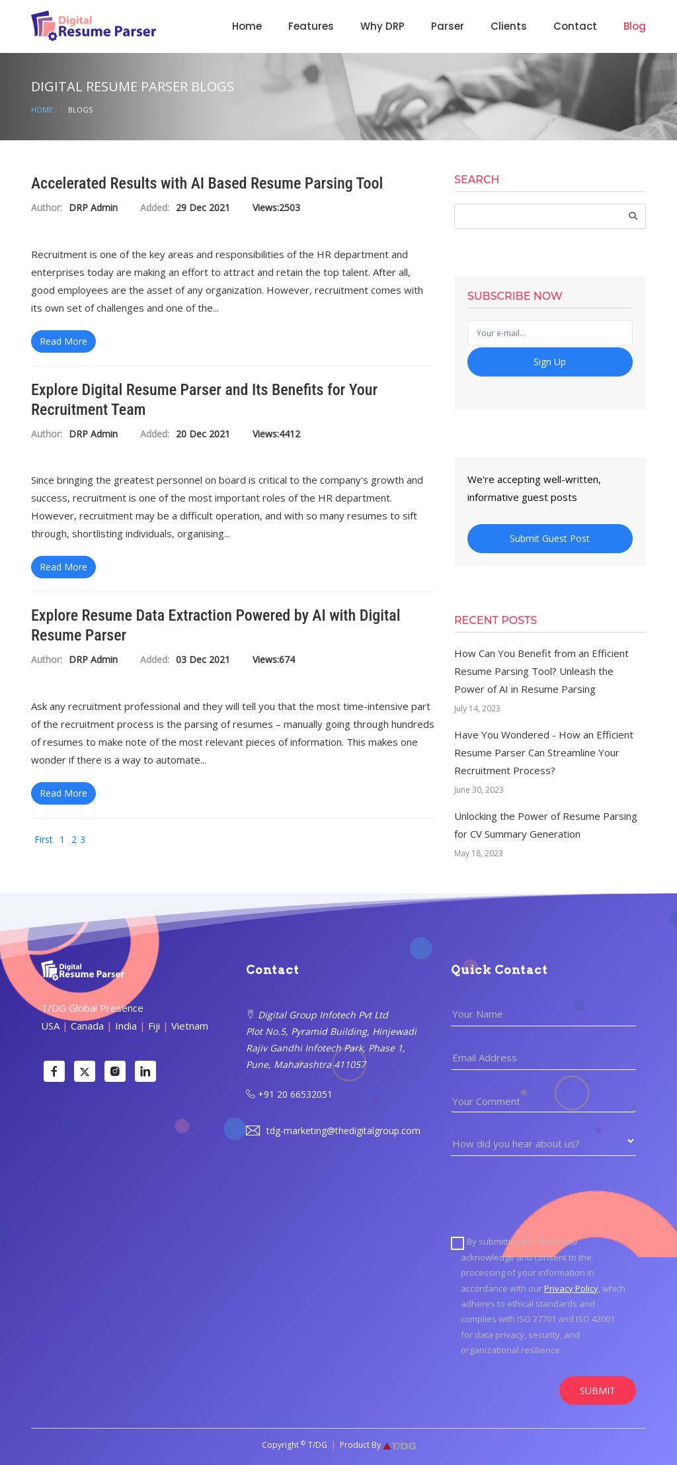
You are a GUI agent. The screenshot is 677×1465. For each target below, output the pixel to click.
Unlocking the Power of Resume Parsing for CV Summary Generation (545, 824)
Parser (447, 26)
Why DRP (382, 26)
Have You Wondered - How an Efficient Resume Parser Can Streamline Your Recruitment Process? (543, 752)
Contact (575, 26)
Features (311, 26)
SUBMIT (598, 1390)
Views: (266, 208)
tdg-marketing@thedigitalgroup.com (333, 1130)
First (43, 839)
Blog (634, 26)
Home (247, 26)
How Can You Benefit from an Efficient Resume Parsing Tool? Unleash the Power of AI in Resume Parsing (541, 670)
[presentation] (551, 1195)
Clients (509, 26)
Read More (63, 341)
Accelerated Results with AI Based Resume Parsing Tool (207, 183)
